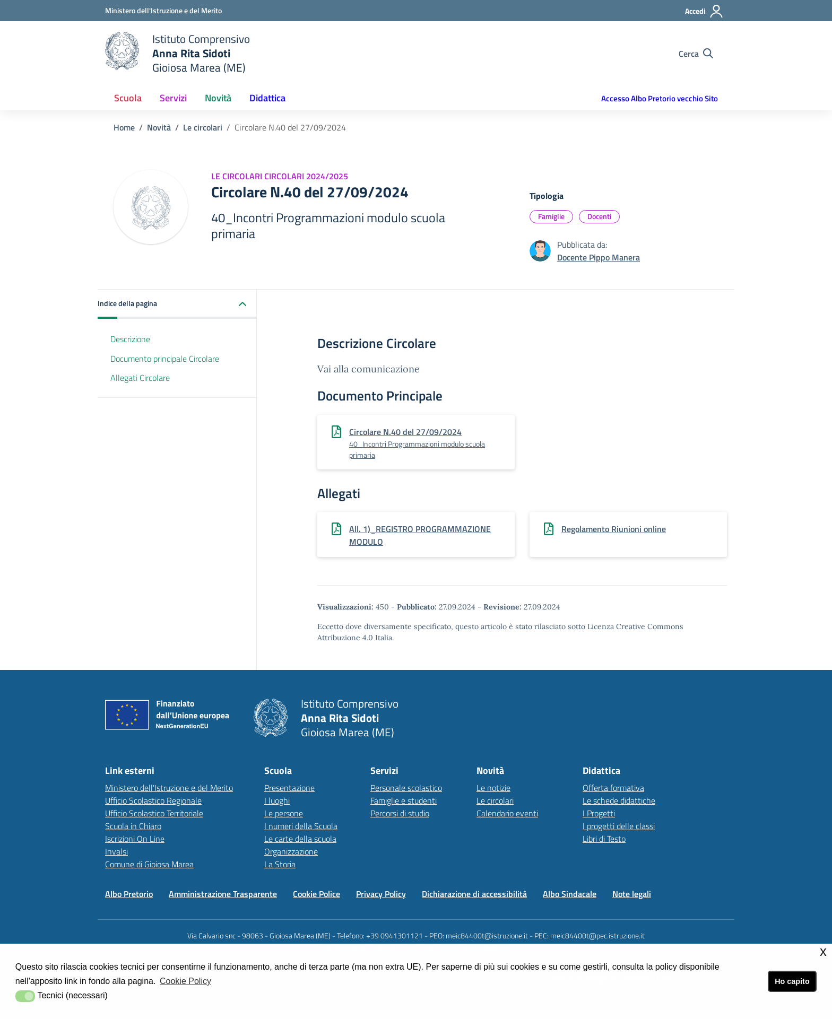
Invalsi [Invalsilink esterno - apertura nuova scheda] (116, 851)
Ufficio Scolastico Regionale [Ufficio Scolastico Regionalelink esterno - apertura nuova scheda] (153, 800)
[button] (177, 304)
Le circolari (202, 127)
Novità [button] (218, 98)
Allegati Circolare (140, 377)
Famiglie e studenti (403, 800)
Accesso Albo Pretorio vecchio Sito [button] (659, 98)
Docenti (599, 216)
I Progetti (599, 813)
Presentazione (289, 787)
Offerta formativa (613, 787)
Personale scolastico (406, 787)
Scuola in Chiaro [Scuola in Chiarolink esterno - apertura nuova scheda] (133, 826)
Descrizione (130, 339)
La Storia (280, 864)
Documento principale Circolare (164, 358)
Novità (159, 127)
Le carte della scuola (300, 838)
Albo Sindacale (569, 893)
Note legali (631, 893)
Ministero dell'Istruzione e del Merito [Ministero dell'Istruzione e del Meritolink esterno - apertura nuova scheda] (169, 787)
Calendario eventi (507, 813)
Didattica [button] (267, 98)
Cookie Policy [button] (185, 981)
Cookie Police (316, 893)
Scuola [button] (128, 98)
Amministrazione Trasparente (223, 893)
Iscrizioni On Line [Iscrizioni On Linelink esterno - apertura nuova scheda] (134, 838)
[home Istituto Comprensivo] (177, 53)
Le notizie (493, 787)
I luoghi (277, 800)
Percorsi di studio (399, 813)
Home (124, 127)
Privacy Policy (381, 893)
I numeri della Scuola (300, 826)
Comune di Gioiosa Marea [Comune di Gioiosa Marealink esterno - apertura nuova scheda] (149, 864)
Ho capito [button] (792, 981)
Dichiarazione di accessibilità (474, 893)
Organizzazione (291, 851)
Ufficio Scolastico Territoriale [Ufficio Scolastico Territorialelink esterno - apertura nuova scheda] (154, 813)
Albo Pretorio (129, 893)
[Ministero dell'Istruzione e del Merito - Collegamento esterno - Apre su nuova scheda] (163, 10)
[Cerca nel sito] (695, 53)
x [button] (823, 951)
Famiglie (551, 216)
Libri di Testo (604, 838)
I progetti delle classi (619, 826)
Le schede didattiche (619, 800)
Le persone (283, 813)
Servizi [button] (173, 98)
